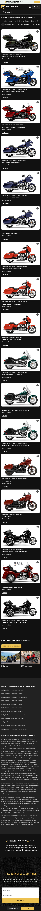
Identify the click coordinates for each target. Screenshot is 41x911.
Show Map (13, 908)
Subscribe (20, 900)
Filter (27, 908)
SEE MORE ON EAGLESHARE (11, 646)
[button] (20, 46)
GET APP (37, 2)
